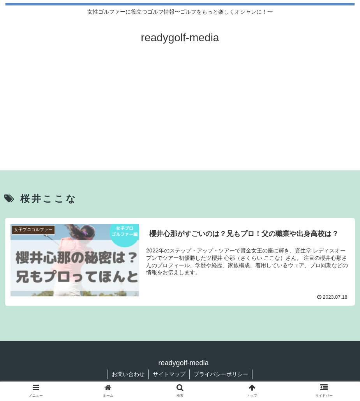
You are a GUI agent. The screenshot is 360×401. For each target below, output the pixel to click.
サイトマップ (169, 374)
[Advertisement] (180, 115)
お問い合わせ (128, 374)
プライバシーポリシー (221, 374)
